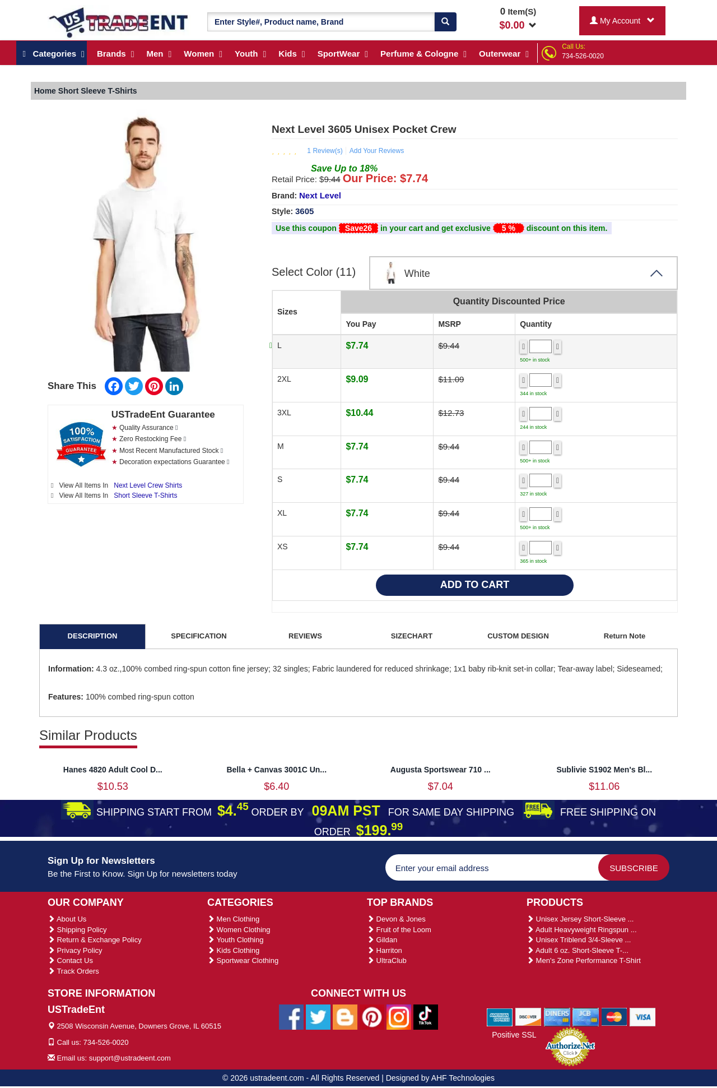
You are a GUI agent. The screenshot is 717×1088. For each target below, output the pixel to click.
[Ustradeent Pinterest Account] (372, 1016)
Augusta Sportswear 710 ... (440, 769)
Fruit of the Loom (399, 929)
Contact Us (70, 960)
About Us (67, 919)
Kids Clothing (233, 950)
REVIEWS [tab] (305, 636)
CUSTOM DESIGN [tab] (518, 636)
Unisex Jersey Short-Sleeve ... (580, 919)
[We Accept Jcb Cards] (585, 1016)
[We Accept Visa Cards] (643, 1016)
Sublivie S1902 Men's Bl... (604, 769)
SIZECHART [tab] (411, 636)
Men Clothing (233, 919)
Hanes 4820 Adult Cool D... (112, 769)
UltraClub (387, 960)
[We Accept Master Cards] (614, 1016)
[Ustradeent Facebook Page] (291, 1016)
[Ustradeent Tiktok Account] (425, 1016)
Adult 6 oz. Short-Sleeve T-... (577, 950)
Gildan (382, 940)
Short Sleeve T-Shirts (145, 495)
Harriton (384, 950)
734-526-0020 (583, 56)
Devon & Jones (396, 919)
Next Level (320, 195)
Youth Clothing (235, 940)
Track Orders (73, 971)
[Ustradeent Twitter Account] (318, 1016)
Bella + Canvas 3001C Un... (276, 769)
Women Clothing (238, 929)
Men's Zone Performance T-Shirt (584, 960)
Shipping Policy (77, 929)
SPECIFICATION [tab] (198, 636)
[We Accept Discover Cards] (528, 1016)
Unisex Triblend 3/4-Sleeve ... (579, 940)
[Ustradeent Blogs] (345, 1016)
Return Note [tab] (624, 636)
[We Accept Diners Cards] (557, 1016)
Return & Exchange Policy (95, 940)
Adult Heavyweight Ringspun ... (582, 929)
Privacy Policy (75, 950)
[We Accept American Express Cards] (500, 1016)
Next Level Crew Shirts (148, 485)
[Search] (445, 21)
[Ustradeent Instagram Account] (399, 1016)
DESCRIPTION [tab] (93, 636)
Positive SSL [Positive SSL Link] (514, 1034)
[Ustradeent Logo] (119, 22)
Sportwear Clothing (242, 960)
